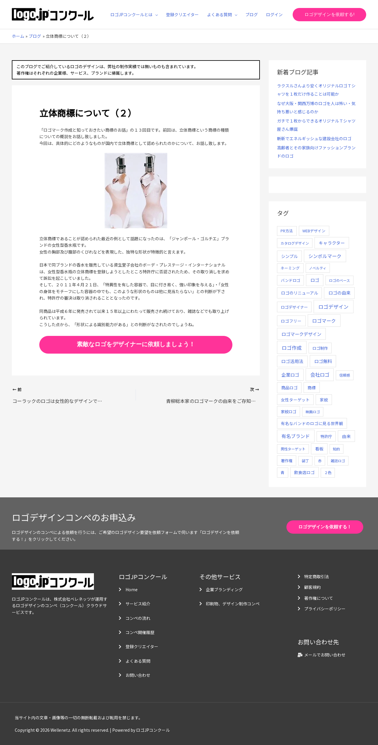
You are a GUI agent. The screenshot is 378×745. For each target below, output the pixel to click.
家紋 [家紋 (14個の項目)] (324, 400)
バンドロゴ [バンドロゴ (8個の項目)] (290, 280)
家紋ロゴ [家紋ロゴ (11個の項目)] (288, 411)
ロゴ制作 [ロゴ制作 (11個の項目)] (320, 348)
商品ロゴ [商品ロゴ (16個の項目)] (289, 388)
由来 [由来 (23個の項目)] (346, 436)
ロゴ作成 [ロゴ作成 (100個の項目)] (292, 347)
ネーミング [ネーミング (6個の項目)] (290, 268)
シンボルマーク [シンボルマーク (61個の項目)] (324, 255)
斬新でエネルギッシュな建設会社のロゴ (314, 138)
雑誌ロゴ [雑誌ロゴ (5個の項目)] (338, 460)
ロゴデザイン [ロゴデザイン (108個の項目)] (333, 306)
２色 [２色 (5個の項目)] (327, 472)
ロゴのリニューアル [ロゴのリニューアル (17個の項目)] (299, 293)
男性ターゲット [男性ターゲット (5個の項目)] (293, 449)
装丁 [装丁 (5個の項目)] (305, 460)
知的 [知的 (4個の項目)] (336, 448)
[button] (329, 14)
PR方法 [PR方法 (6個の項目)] (287, 230)
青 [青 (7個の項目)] (282, 472)
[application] (155, 14)
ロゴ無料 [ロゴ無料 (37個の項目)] (323, 361)
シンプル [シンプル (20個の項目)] (289, 256)
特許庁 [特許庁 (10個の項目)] (326, 436)
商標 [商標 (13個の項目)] (311, 388)
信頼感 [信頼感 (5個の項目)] (344, 375)
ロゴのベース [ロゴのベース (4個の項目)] (339, 280)
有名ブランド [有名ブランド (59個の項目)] (295, 436)
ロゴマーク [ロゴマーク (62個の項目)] (324, 320)
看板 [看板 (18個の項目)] (319, 449)
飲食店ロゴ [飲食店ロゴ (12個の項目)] (304, 472)
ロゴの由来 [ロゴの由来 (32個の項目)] (339, 293)
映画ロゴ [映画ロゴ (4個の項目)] (313, 411)
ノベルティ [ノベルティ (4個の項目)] (317, 267)
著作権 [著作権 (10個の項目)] (286, 460)
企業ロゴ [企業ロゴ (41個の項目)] (290, 374)
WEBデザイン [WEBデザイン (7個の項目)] (313, 230)
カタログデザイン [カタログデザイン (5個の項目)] (295, 243)
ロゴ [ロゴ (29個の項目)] (314, 280)
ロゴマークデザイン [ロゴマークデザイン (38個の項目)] (301, 334)
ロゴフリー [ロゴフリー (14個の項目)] (291, 321)
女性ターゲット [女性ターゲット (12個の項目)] (295, 400)
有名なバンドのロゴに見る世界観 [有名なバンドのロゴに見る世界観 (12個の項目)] (312, 423)
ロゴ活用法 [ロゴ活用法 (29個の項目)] (292, 361)
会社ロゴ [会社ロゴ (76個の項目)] (319, 374)
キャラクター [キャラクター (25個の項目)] (332, 243)
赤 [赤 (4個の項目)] (320, 460)
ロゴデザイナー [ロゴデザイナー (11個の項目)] (294, 307)
